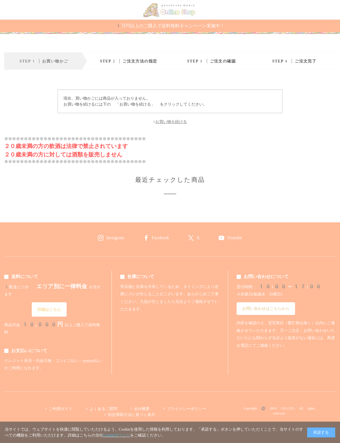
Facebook (160, 237)
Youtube (234, 237)
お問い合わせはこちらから (265, 308)
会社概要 (142, 408)
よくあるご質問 (103, 408)
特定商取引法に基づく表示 (131, 414)
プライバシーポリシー (186, 408)
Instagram (115, 237)
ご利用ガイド (60, 408)
